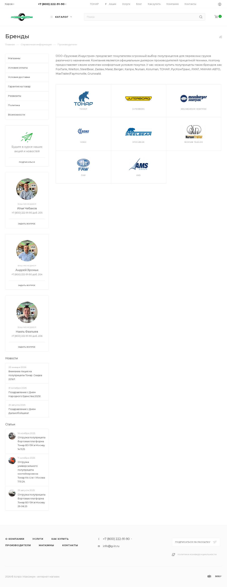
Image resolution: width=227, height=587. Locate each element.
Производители (18, 545)
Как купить (60, 538)
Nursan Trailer (193, 142)
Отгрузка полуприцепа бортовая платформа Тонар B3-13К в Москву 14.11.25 (31, 443)
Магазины (46, 545)
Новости (11, 358)
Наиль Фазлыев (27, 331)
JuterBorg (138, 109)
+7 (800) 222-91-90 (116, 539)
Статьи (10, 424)
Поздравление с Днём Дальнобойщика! (22, 411)
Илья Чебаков (27, 208)
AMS (138, 175)
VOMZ (83, 142)
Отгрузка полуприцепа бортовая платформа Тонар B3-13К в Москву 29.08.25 (31, 500)
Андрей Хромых (26, 270)
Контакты (70, 545)
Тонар (83, 109)
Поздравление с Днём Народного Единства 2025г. (25, 394)
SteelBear (138, 142)
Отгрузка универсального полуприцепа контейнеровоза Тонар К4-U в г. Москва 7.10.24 (31, 472)
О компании (14, 538)
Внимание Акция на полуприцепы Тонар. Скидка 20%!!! (25, 375)
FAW (83, 175)
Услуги (37, 538)
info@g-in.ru (111, 546)
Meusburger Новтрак (193, 109)
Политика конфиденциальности (197, 554)
